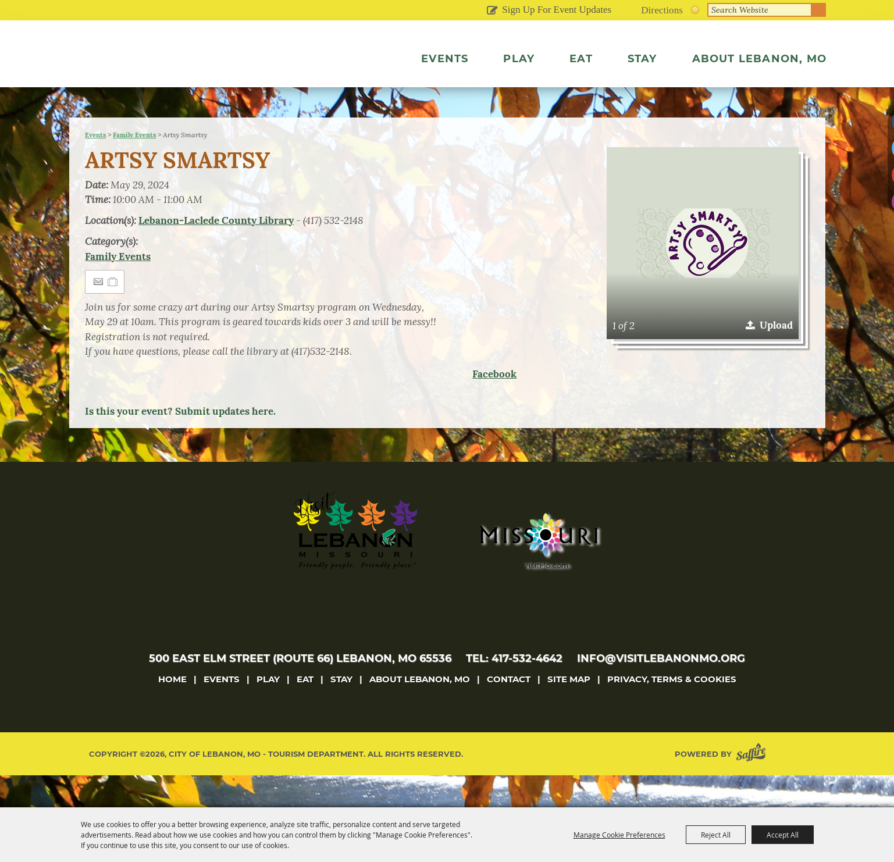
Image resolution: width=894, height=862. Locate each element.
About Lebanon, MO (759, 58)
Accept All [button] (783, 834)
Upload (776, 357)
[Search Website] (759, 10)
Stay (642, 58)
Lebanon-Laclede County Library (216, 252)
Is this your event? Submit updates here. (180, 443)
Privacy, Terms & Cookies (671, 711)
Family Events (134, 167)
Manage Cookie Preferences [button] (619, 834)
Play (519, 58)
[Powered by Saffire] (753, 786)
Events (444, 58)
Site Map (568, 711)
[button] (703, 275)
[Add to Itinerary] (113, 313)
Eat (581, 58)
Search (819, 10)
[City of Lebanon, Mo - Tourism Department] (173, 72)
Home (172, 711)
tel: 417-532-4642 (514, 690)
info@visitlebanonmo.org (661, 690)
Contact (508, 711)
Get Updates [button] (492, 11)
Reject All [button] (716, 834)
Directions (662, 10)
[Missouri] (537, 572)
